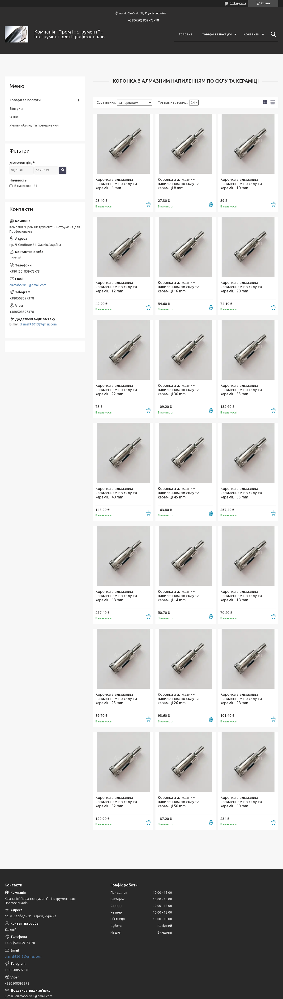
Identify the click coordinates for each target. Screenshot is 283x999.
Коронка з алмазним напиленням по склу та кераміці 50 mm (178, 801)
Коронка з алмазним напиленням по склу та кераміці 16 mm (178, 286)
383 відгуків (238, 3)
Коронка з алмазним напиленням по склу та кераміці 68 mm (116, 595)
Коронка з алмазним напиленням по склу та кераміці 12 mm (116, 286)
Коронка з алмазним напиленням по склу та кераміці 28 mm (241, 698)
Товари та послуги (217, 34)
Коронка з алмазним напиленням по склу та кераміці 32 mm (116, 801)
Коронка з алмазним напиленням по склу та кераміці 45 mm (178, 492)
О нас (13, 117)
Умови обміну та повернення (34, 125)
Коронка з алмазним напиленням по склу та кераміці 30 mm (178, 389)
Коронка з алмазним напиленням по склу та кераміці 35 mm (241, 389)
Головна (185, 34)
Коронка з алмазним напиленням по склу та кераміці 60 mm (241, 801)
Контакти (251, 34)
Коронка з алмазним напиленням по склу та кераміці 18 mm (241, 595)
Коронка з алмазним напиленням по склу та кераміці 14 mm (178, 595)
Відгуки (16, 108)
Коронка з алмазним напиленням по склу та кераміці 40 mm (116, 492)
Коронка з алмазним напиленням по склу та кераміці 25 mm (116, 698)
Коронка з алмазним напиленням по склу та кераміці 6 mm (116, 183)
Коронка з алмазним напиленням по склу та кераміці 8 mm (178, 183)
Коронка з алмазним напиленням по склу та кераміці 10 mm (241, 183)
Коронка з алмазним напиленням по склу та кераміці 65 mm (241, 492)
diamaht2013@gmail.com (27, 285)
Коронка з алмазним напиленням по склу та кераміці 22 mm (116, 389)
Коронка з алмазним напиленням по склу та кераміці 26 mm (178, 698)
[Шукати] (272, 34)
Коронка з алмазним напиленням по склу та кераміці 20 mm (241, 286)
